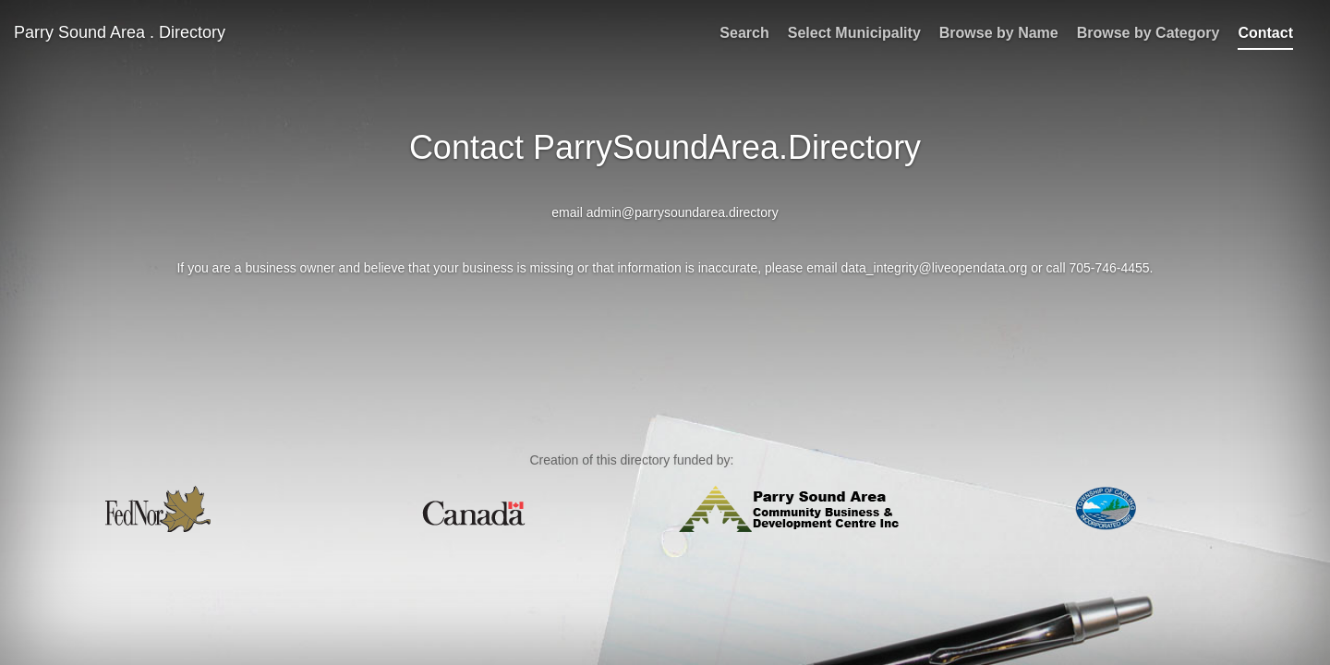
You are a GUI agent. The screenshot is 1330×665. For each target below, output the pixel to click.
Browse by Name (998, 33)
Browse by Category (1148, 33)
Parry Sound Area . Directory (119, 32)
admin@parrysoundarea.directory (682, 212)
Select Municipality (854, 33)
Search (743, 33)
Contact (1265, 33)
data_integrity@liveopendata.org (934, 267)
